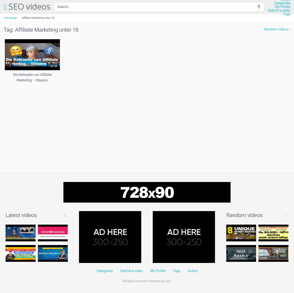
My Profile (282, 7)
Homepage (10, 18)
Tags (286, 14)
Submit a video (279, 10)
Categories (282, 3)
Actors (193, 271)
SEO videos (27, 7)
